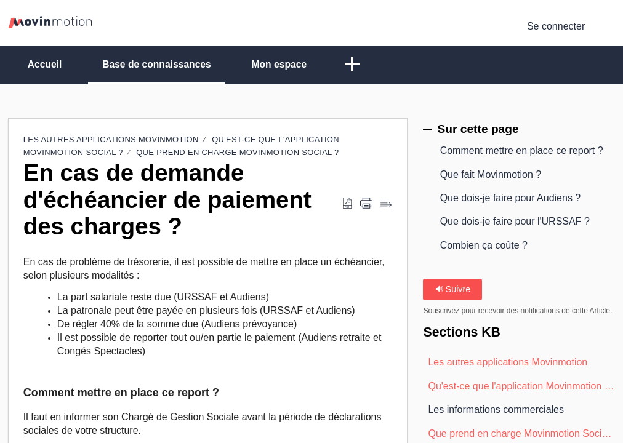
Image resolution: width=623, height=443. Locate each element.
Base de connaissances (163, 64)
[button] (607, 26)
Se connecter (556, 26)
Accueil (47, 64)
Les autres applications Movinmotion (111, 140)
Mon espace (290, 64)
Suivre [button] (453, 289)
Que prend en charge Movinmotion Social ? (237, 153)
